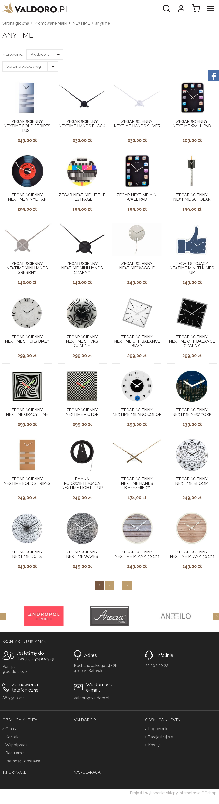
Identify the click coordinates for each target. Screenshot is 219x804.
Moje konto (181, 8)
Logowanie (158, 729)
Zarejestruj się (160, 737)
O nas (10, 729)
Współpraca (16, 745)
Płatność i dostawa (22, 761)
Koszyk (154, 745)
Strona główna (15, 23)
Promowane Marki (51, 23)
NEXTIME (81, 23)
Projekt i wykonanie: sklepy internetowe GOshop (173, 793)
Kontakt (12, 737)
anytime (102, 23)
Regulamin (15, 753)
